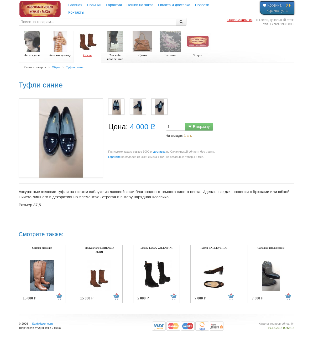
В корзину (199, 127)
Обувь (87, 44)
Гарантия (114, 5)
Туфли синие (75, 67)
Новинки (94, 5)
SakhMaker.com (42, 323)
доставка (159, 151)
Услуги (198, 44)
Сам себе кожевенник (115, 46)
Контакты (76, 12)
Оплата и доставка (174, 5)
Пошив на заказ (140, 5)
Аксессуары (32, 44)
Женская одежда (60, 44)
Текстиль (170, 44)
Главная (75, 5)
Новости (202, 5)
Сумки (142, 44)
